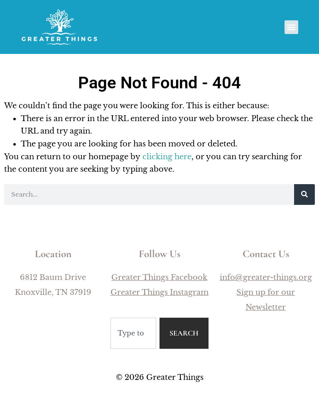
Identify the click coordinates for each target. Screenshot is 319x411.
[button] (291, 27)
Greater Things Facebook (159, 277)
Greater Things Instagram (159, 292)
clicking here (166, 156)
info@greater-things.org (266, 277)
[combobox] (133, 333)
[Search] (304, 194)
